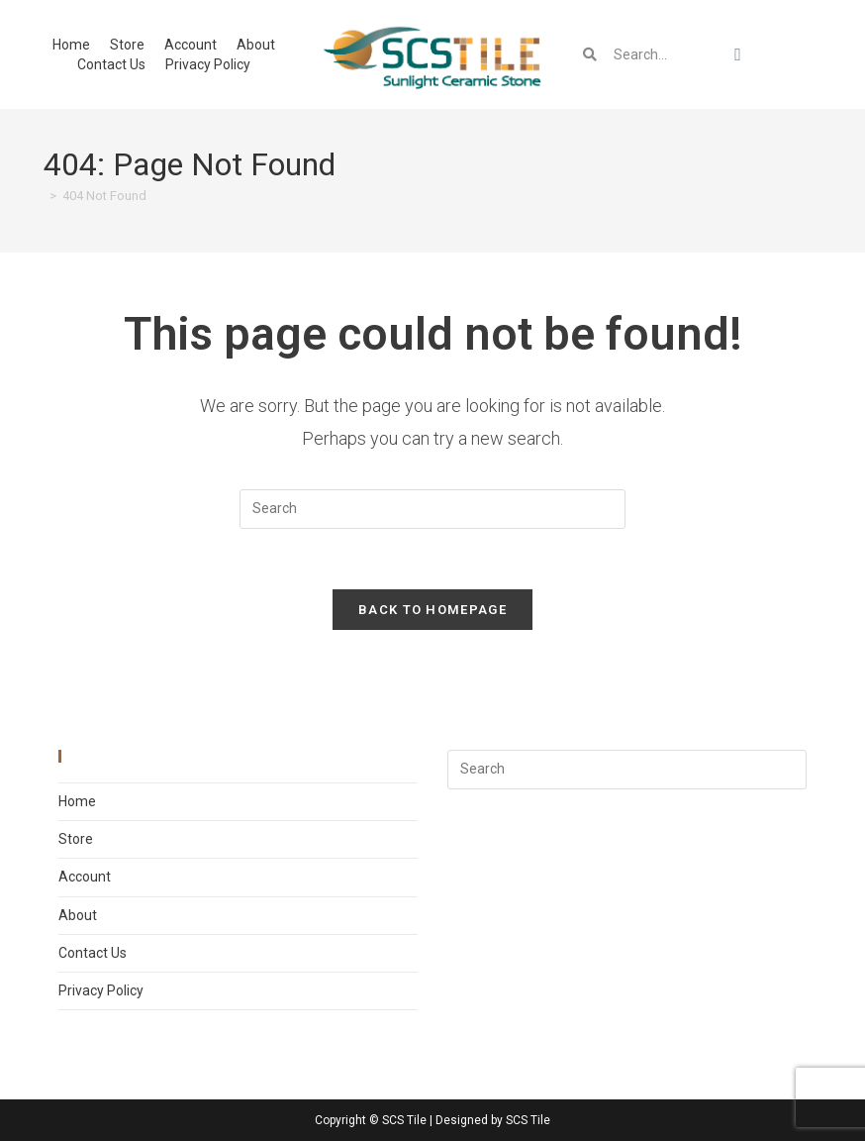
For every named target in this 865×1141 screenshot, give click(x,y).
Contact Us (111, 64)
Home (71, 44)
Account (190, 44)
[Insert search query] (432, 509)
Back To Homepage (432, 609)
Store (127, 44)
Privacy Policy (207, 64)
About (256, 44)
